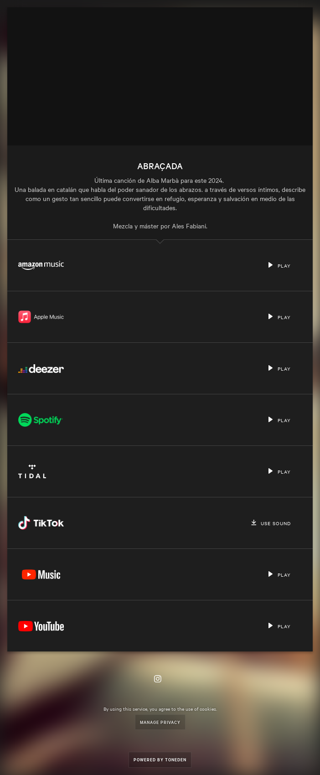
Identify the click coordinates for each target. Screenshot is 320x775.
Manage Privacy (160, 721)
